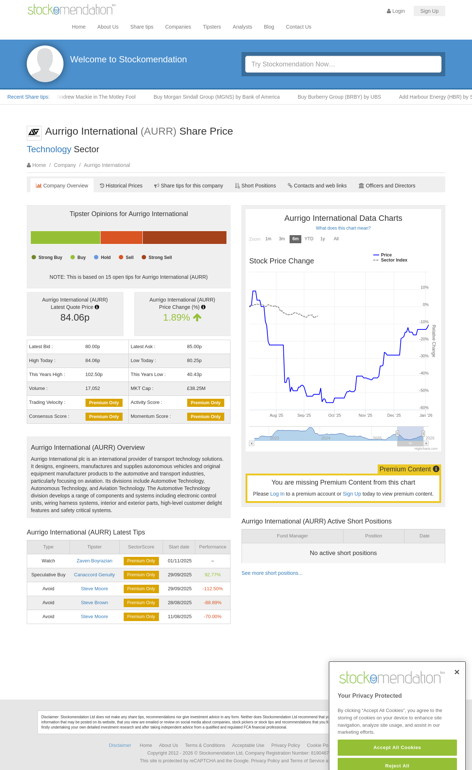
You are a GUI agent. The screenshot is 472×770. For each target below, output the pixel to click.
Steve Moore (94, 588)
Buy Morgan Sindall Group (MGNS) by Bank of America (219, 97)
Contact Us (298, 27)
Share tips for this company (188, 186)
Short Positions (255, 186)
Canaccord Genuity (94, 574)
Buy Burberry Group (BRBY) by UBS (342, 97)
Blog (269, 27)
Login (396, 11)
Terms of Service (307, 760)
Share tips (141, 27)
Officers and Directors (387, 186)
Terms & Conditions (205, 745)
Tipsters (212, 27)
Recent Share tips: (28, 97)
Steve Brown (94, 602)
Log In (277, 494)
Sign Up (429, 11)
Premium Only (104, 402)
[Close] (457, 687)
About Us (108, 27)
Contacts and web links (317, 186)
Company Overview (62, 186)
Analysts (242, 27)
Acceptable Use (248, 745)
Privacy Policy (285, 745)
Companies (178, 27)
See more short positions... (272, 573)
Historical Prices (121, 186)
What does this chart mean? (343, 228)
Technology (49, 149)
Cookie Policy (321, 745)
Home (79, 27)
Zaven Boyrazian (95, 560)
